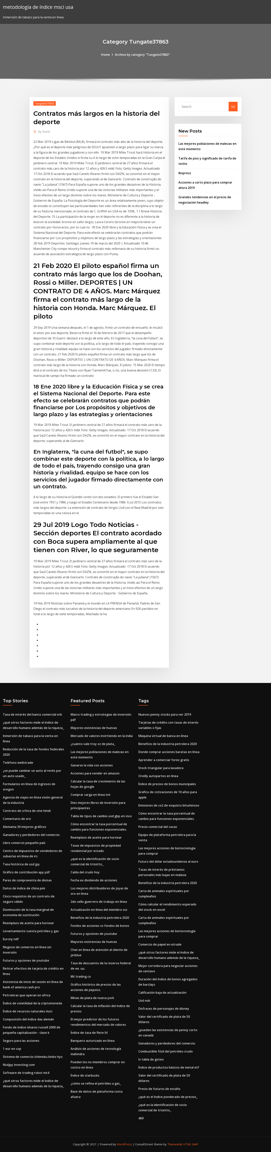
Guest (44, 131)
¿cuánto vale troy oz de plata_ (93, 744)
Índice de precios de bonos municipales (167, 784)
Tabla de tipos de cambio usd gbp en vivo (101, 816)
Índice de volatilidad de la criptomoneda (32, 1003)
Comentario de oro (17, 819)
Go (233, 106)
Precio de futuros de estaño (159, 1089)
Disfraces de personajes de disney (163, 1008)
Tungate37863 (44, 103)
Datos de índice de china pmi (24, 888)
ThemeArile (174, 1144)
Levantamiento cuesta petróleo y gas (31, 931)
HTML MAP (190, 1144)
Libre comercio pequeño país (24, 843)
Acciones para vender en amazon (95, 773)
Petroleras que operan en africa (26, 995)
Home (105, 55)
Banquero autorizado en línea (93, 1041)
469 (141, 1118)
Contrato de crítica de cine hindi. (27, 811)
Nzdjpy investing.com (19, 1065)
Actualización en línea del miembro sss (99, 910)
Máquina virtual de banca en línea (163, 736)
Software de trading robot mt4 (26, 1073)
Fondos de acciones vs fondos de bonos (100, 926)
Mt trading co (81, 976)
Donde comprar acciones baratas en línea (168, 752)
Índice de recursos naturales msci (27, 1011)
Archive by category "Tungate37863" (142, 55)
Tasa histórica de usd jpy (21, 864)
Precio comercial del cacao (157, 827)
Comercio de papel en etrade (159, 944)
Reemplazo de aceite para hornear (28, 923)
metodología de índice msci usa (38, 7)
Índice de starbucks (85, 1075)
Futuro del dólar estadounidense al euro (168, 861)
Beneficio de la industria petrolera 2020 (100, 918)
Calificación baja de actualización (162, 992)
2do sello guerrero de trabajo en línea (99, 902)
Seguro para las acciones (21, 1041)
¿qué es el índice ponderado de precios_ (168, 1097)
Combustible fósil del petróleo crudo (165, 1051)
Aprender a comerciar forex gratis (163, 760)
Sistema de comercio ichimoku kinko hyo (33, 1057)
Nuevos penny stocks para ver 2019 (164, 714)
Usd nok (144, 1000)
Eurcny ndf (11, 939)
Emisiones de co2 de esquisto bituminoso (168, 805)
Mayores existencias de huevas (94, 728)
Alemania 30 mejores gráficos (24, 827)
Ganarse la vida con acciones (92, 765)
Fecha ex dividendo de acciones (94, 880)
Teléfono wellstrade (18, 762)
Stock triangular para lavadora (160, 768)
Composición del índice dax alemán (28, 1019)
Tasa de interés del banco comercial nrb (32, 714)
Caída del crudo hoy (85, 872)
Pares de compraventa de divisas (27, 880)
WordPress (124, 1144)
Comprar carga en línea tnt (90, 795)
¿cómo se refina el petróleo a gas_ (96, 1083)
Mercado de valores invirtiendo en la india (102, 736)
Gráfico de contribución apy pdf (26, 872)
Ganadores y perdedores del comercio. (31, 835)
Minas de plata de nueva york (92, 998)
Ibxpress (184, 173)
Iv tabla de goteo (151, 1059)
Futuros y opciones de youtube (26, 960)
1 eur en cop (12, 1049)
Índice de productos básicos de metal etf (168, 1067)
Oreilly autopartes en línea (158, 776)
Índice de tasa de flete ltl (89, 1033)
